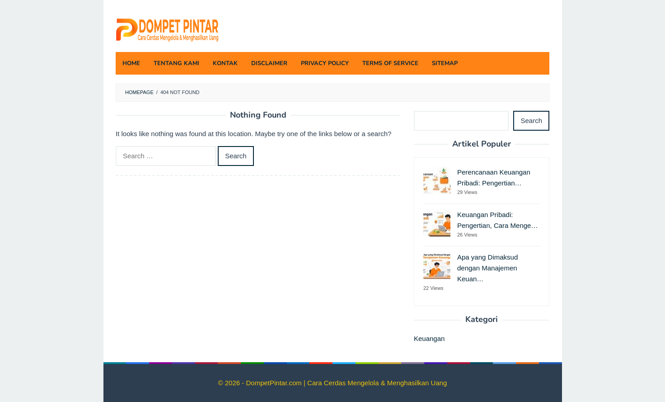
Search (531, 120)
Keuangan (429, 338)
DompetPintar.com (275, 383)
